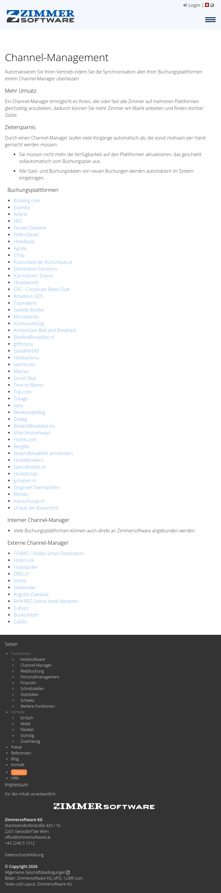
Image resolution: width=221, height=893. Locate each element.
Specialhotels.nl (29, 467)
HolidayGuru (26, 357)
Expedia (22, 207)
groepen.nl (25, 480)
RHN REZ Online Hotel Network (45, 601)
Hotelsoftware (33, 659)
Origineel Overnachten (37, 487)
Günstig (27, 735)
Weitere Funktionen (38, 706)
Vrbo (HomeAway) (32, 433)
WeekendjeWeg (29, 412)
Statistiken (29, 694)
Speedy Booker (29, 310)
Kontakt (17, 764)
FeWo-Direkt (26, 235)
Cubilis (20, 622)
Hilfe (15, 778)
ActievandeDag (29, 323)
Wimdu (21, 494)
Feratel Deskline (30, 228)
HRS (18, 221)
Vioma (20, 581)
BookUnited (26, 615)
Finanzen (28, 683)
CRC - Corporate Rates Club (42, 289)
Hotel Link (24, 560)
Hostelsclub (25, 474)
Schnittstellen (32, 688)
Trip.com (23, 392)
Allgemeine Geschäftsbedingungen (37, 872)
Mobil (25, 723)
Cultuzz (21, 608)
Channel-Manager (36, 665)
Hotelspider (25, 567)
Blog (15, 759)
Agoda (20, 248)
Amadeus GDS (28, 296)
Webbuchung (32, 671)
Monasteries (26, 316)
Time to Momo (29, 385)
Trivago (21, 398)
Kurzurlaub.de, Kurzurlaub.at (43, 262)
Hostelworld (26, 282)
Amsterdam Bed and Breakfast (45, 330)
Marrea (21, 371)
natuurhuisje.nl (29, 501)
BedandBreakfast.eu (34, 426)
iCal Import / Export (33, 276)
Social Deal (25, 378)
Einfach (27, 718)
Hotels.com (25, 439)
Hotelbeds (24, 241)
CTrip (19, 255)
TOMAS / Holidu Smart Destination (49, 553)
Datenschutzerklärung (24, 855)
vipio (18, 405)
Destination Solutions (35, 269)
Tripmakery (25, 303)
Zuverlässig (30, 741)
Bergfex (21, 446)
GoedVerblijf (26, 351)
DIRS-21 (22, 574)
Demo (19, 772)
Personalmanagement (40, 677)
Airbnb (20, 214)
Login (191, 5)
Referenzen (21, 753)
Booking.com (27, 200)
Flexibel (27, 729)
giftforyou (23, 344)
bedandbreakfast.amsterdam (43, 453)
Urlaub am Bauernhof (36, 508)
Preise (16, 747)
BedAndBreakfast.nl (34, 337)
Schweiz (28, 700)
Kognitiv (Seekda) (31, 594)
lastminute (24, 364)
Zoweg (20, 419)
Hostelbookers (29, 460)
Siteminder (25, 587)
